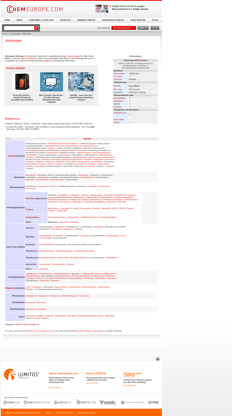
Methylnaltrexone (80, 157)
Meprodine (106, 208)
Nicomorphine (97, 162)
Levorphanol (43, 177)
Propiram (70, 264)
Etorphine (29, 289)
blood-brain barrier (28, 58)
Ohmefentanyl (60, 278)
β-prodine (96, 208)
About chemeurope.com (63, 373)
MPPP (114, 208)
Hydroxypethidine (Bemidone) (60, 197)
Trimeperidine (61, 211)
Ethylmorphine (31, 155)
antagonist (77, 56)
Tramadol (37, 318)
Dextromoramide (46, 244)
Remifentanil (101, 278)
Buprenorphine (61, 287)
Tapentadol (109, 316)
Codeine (51, 148)
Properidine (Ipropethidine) (94, 202)
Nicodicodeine (84, 162)
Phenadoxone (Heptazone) (62, 229)
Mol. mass (117, 89)
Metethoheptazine (69, 296)
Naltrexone (49, 162)
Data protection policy (86, 413)
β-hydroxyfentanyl (63, 276)
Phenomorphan (42, 180)
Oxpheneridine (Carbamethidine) (99, 197)
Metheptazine (54, 296)
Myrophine (88, 159)
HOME (7, 20)
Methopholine (60, 316)
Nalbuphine (98, 159)
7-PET (28, 287)
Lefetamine (43, 269)
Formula (117, 86)
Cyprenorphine (75, 287)
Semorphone (90, 166)
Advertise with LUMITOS (132, 374)
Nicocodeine (72, 162)
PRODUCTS (65, 20)
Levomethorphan (87, 177)
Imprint (48, 413)
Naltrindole (60, 162)
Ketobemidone (73, 217)
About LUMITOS (96, 373)
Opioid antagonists (31, 324)
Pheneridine (53, 202)
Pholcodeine (40, 166)
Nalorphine (29, 162)
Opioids (87, 138)
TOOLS (155, 20)
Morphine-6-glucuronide (72, 159)
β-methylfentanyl (97, 276)
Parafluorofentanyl (75, 278)
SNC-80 (100, 316)
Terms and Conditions (64, 413)
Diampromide (44, 264)
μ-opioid (69, 56)
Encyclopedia (15, 34)
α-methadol (57, 236)
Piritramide (41, 302)
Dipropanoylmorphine (101, 153)
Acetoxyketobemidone (57, 217)
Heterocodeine (64, 155)
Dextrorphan (83, 175)
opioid (77, 58)
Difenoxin (85, 195)
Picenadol (74, 222)
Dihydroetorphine (89, 287)
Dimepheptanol (112, 236)
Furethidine (130, 195)
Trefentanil (55, 280)
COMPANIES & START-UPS (41, 20)
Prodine (130, 208)
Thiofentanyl (44, 280)
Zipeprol (45, 318)
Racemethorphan (57, 180)
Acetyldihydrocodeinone (54, 146)
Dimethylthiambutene (65, 251)
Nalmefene (109, 159)
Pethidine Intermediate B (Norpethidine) (85, 200)
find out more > (55, 388)
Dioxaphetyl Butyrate (78, 258)
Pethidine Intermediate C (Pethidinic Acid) (120, 200)
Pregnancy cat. (119, 113)
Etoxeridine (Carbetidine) (114, 195)
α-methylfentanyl (107, 274)
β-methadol (84, 236)
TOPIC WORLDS (137, 20)
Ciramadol (29, 316)
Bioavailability (119, 98)
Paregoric (29, 166)
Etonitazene (42, 309)
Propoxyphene (112, 258)
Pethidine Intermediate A (58, 200)
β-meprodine (86, 208)
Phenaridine (89, 278)
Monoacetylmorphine (105, 157)
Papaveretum (103, 164)
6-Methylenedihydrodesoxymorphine (62, 144)
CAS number (119, 74)
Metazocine (93, 186)
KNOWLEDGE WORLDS (113, 20)
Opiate (11, 156)
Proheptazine (83, 296)
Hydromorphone (105, 155)
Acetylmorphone (72, 146)
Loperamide (64, 222)
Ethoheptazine (31, 296)
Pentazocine (104, 186)
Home (5, 34)
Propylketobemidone (108, 217)
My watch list (104, 28)
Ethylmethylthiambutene (85, 251)
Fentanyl (39, 278)
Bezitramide (30, 302)
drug (30, 56)
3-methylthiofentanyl (61, 274)
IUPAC (138, 60)
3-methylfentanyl (45, 274)
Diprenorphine (104, 287)
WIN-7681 (122, 202)
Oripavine (59, 164)
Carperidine (75, 195)
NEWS (19, 20)
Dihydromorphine (84, 153)
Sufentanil (111, 278)
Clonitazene (30, 309)
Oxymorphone (81, 164)
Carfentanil (29, 278)
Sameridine (111, 202)
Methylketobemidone (89, 217)
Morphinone (56, 159)
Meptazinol (43, 296)
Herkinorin (49, 316)
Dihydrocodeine (53, 150)
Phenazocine (30, 188)
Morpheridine (79, 197)
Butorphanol (30, 175)
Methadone (99, 227)
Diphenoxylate (96, 195)
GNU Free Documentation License (40, 331)
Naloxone (40, 162)
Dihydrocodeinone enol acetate (74, 150)
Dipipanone (60, 227)
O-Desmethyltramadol (86, 316)
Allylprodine (52, 208)
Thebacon (110, 166)
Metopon (92, 157)
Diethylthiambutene (47, 251)
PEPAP (122, 208)
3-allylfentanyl (31, 274)
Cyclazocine (43, 186)
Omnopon (42, 164)
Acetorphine (37, 287)
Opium (50, 164)
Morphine (46, 159)
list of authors (99, 331)
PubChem (117, 79)
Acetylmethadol (45, 236)
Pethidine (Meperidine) (123, 197)
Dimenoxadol (63, 258)
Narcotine (72, 316)
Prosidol (51, 211)
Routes (116, 122)
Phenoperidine (65, 202)
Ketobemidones (32, 217)
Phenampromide (58, 264)
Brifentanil (110, 276)
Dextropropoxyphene (47, 258)
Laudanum (29, 157)
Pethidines (30, 198)
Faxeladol (40, 316)
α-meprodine (64, 208)
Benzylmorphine (87, 146)
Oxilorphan (29, 180)
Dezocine (53, 186)
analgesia (47, 61)
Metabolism (118, 101)
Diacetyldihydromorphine (35, 150)
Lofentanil (49, 278)
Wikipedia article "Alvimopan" (82, 331)
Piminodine (77, 202)
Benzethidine (63, 195)
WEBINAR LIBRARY (86, 20)
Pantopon (92, 164)
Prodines (29, 209)
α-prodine (75, 208)
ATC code (117, 76)
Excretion (117, 107)
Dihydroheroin (52, 153)
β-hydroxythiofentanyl (80, 276)
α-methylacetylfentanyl (90, 274)
